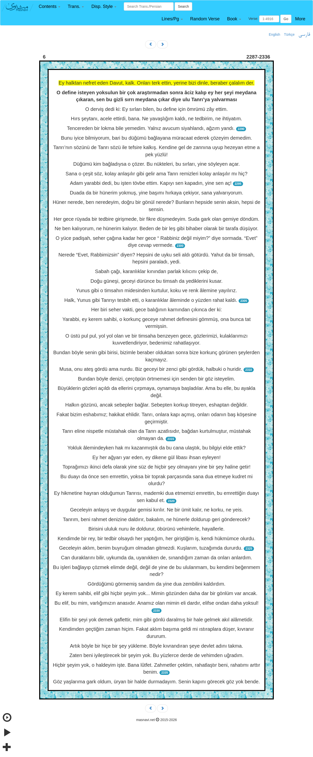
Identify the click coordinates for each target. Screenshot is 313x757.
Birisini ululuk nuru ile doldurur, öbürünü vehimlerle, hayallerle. (156, 529)
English (274, 34)
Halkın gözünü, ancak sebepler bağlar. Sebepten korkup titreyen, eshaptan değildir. (156, 405)
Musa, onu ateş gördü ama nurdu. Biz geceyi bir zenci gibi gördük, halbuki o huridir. (150, 369)
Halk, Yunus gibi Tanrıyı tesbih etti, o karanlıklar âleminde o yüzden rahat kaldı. (150, 300)
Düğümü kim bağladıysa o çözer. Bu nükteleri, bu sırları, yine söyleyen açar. (156, 164)
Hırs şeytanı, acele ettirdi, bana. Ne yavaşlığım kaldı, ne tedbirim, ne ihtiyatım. (156, 118)
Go (285, 19)
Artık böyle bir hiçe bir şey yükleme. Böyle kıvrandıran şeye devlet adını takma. (156, 646)
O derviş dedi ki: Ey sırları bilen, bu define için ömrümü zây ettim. (156, 109)
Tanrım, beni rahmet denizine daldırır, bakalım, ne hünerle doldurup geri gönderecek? (156, 519)
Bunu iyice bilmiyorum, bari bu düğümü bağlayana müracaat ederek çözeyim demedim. (156, 138)
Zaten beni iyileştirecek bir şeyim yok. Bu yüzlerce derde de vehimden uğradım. (156, 655)
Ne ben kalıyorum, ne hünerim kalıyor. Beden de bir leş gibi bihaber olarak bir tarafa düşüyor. (156, 228)
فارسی (304, 35)
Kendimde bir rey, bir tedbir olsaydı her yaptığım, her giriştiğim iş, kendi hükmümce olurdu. (156, 538)
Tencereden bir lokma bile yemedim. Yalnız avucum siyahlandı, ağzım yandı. (151, 128)
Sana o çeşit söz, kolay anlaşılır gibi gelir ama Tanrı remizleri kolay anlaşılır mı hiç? (156, 173)
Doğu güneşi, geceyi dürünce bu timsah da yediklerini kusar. (157, 281)
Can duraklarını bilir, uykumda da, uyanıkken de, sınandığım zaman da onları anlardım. (156, 557)
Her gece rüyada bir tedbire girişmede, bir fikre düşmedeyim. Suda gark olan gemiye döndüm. (156, 219)
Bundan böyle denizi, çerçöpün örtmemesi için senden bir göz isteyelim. (156, 378)
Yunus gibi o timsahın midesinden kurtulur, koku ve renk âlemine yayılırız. (156, 290)
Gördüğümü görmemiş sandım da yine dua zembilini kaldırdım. (156, 584)
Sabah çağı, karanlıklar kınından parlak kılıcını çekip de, (156, 271)
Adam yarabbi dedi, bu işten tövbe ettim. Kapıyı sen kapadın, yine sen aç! (151, 183)
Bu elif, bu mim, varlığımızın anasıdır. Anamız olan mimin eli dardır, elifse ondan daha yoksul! (157, 603)
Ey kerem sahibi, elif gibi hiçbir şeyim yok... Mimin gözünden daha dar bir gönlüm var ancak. (156, 593)
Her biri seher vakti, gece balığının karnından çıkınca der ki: (156, 309)
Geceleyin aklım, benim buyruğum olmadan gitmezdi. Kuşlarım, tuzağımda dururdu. (150, 548)
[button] (49, 6)
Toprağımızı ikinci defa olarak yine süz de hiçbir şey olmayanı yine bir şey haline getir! (156, 467)
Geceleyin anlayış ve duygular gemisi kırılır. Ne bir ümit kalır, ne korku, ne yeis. (156, 509)
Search (183, 6)
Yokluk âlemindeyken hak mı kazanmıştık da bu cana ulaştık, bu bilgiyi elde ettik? (156, 447)
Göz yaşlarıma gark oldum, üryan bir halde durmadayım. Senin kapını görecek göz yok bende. (156, 681)
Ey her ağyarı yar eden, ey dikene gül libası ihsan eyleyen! (157, 457)
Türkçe (289, 34)
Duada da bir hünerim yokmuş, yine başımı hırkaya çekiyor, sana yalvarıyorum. (156, 192)
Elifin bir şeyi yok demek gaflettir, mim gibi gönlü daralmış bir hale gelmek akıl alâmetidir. (156, 619)
